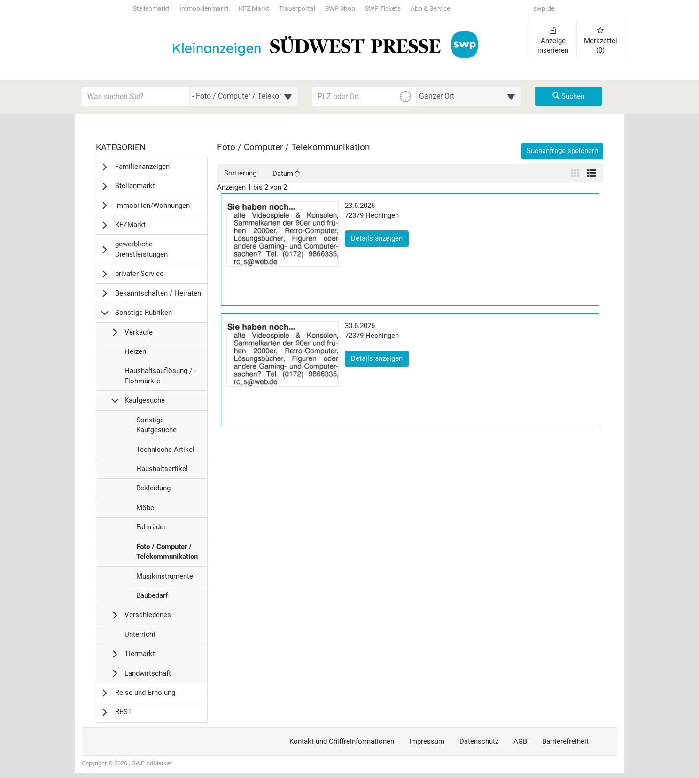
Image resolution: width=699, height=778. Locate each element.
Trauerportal (297, 8)
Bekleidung (153, 490)
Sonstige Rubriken (143, 312)
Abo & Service (430, 8)
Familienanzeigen (142, 166)
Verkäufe (138, 332)
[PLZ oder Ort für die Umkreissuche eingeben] (364, 96)
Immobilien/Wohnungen (152, 205)
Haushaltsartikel (162, 471)
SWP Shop (340, 8)
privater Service (139, 273)
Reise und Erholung (145, 692)
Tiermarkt (139, 653)
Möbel (146, 510)
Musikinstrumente (164, 578)
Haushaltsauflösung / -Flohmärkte (160, 378)
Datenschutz (478, 741)
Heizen (135, 353)
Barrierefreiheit (565, 741)
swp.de (543, 8)
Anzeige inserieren (552, 40)
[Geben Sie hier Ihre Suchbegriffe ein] (136, 96)
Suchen (568, 96)
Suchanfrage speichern (562, 150)
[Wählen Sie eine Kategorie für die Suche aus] (244, 96)
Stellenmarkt (151, 8)
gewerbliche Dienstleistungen (141, 249)
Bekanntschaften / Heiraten (158, 293)
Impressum (426, 741)
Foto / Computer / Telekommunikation (167, 554)
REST (123, 712)
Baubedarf (152, 597)
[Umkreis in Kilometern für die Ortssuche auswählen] (469, 96)
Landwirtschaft (147, 673)
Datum (286, 174)
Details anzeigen (380, 238)
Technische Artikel (165, 451)
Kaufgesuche (144, 400)
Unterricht (139, 636)
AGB (520, 741)
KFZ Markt (254, 8)
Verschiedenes (147, 614)
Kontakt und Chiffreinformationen (341, 741)
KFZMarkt (130, 225)
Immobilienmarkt (204, 8)
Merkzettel (600, 40)
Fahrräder (151, 529)
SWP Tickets (383, 8)
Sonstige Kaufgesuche (156, 427)
